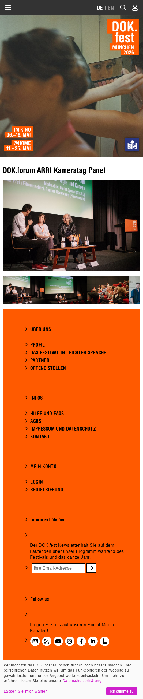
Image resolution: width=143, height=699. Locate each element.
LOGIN (36, 482)
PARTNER (39, 360)
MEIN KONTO (43, 466)
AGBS (35, 421)
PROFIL (37, 345)
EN (111, 8)
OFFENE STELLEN (48, 368)
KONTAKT (40, 436)
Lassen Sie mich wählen (25, 691)
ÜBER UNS (40, 329)
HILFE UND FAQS (47, 413)
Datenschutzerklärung (81, 680)
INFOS (36, 398)
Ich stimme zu (122, 691)
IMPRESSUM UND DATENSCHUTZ (63, 429)
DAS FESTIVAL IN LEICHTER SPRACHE (68, 352)
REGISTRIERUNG (46, 490)
